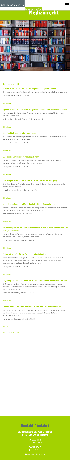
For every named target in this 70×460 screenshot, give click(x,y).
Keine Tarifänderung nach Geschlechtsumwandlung (23, 133)
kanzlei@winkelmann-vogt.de (35, 454)
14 (11, 84)
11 (6, 84)
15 (13, 84)
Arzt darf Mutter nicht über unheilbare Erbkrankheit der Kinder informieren (32, 306)
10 (4, 84)
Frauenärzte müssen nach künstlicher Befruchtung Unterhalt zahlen (29, 204)
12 (8, 84)
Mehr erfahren (7, 103)
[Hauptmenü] (67, 4)
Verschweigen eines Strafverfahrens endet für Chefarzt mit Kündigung (30, 180)
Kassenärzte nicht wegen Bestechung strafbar (21, 157)
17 (16, 84)
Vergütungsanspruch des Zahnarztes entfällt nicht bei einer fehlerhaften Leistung (35, 280)
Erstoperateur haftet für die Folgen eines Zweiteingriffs (24, 254)
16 (14, 84)
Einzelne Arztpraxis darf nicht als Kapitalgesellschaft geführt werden (29, 88)
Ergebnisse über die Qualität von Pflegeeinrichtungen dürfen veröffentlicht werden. (35, 109)
